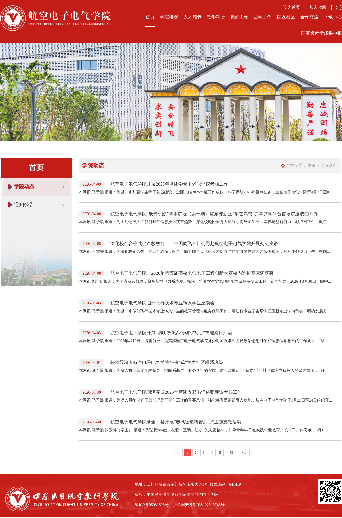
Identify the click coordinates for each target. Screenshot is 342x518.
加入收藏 (317, 7)
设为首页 (291, 7)
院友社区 (286, 16)
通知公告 (24, 204)
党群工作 (239, 16)
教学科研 (216, 16)
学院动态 (24, 186)
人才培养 (192, 16)
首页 (150, 16)
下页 (243, 453)
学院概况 (169, 16)
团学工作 (263, 16)
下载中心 (333, 16)
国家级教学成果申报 (321, 33)
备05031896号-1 (158, 505)
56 (232, 453)
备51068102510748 (205, 505)
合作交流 (309, 16)
